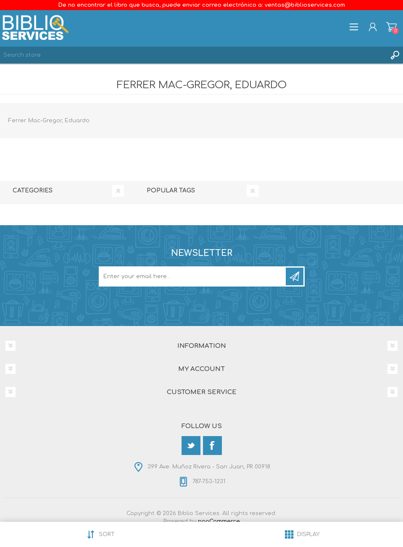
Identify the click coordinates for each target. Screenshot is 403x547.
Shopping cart (391, 27)
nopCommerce (219, 521)
